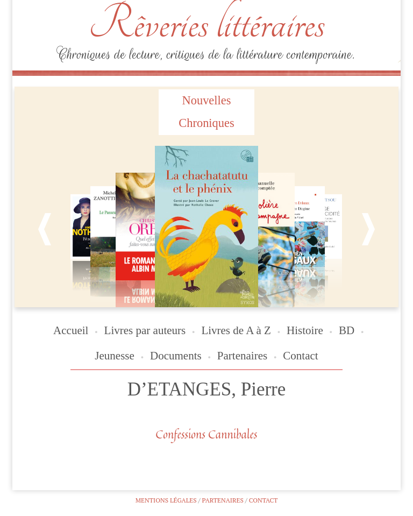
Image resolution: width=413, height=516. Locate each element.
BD (346, 330)
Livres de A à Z (235, 330)
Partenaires (242, 355)
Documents (176, 355)
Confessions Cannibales (207, 434)
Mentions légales (166, 500)
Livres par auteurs (145, 330)
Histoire (305, 330)
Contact (300, 355)
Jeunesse (114, 355)
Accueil (70, 330)
